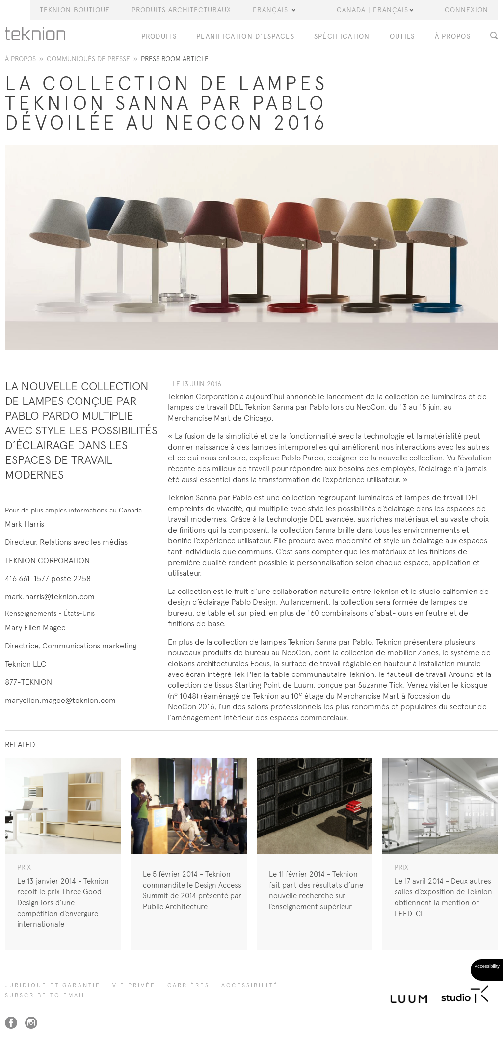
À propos (20, 59)
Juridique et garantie (53, 985)
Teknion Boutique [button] (75, 10)
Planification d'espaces (245, 36)
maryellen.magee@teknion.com (60, 700)
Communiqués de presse (88, 59)
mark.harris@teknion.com (50, 596)
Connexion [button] (466, 10)
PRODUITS (159, 36)
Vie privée (134, 985)
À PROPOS (453, 36)
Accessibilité (249, 985)
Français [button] (274, 10)
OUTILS (402, 36)
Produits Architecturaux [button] (181, 10)
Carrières (188, 985)
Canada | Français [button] (375, 10)
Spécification (342, 36)
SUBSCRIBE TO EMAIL (45, 995)
